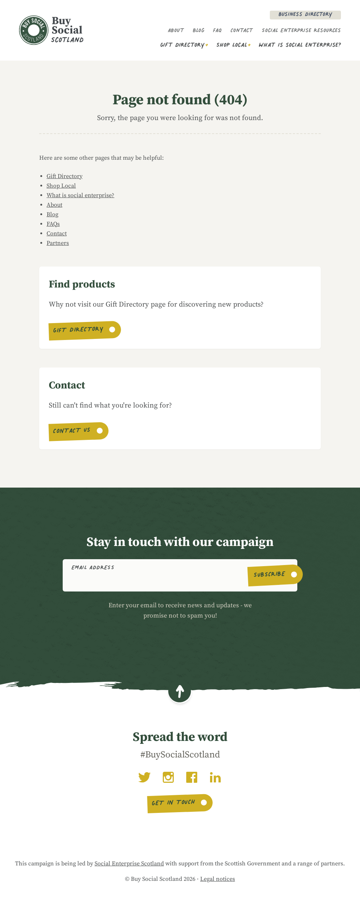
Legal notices (217, 879)
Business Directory (305, 15)
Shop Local (231, 46)
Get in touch (173, 803)
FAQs (53, 224)
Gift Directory (182, 46)
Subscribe (270, 575)
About (176, 31)
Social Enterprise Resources (301, 31)
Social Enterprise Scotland (129, 863)
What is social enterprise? (300, 46)
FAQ (217, 31)
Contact (242, 31)
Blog (198, 31)
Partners (58, 243)
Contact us (72, 432)
